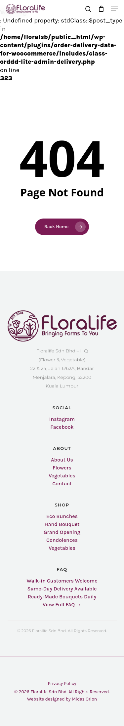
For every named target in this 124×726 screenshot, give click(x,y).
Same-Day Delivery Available (62, 588)
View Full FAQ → (62, 604)
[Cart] (101, 9)
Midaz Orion (84, 699)
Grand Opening (62, 532)
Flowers (62, 467)
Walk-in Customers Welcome (61, 581)
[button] (114, 9)
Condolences (62, 540)
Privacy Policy (62, 683)
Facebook (61, 427)
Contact (61, 483)
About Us (62, 460)
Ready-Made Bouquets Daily (62, 596)
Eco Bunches (62, 516)
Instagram (62, 419)
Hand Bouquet (62, 524)
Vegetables (62, 475)
